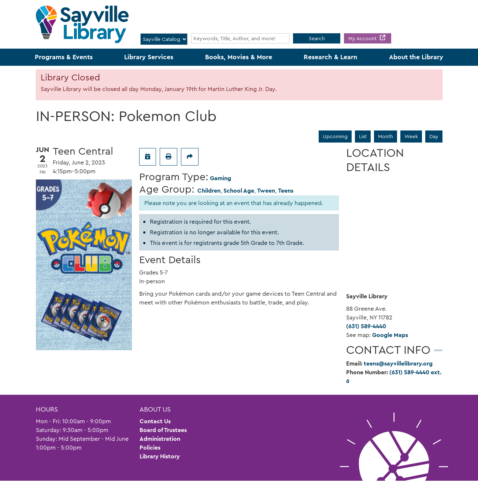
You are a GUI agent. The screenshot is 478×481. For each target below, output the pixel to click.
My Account (363, 38)
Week (411, 136)
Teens (285, 190)
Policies (150, 447)
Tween (266, 190)
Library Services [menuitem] (148, 57)
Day (433, 136)
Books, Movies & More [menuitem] (238, 57)
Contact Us (155, 421)
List (363, 136)
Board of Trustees (163, 430)
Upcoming (335, 136)
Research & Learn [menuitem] (330, 57)
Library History (160, 456)
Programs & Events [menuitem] (64, 57)
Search (317, 38)
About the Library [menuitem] (416, 57)
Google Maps (390, 335)
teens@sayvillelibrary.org (398, 363)
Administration (160, 439)
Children (209, 190)
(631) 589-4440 (366, 326)
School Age (238, 190)
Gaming (220, 178)
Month (385, 136)
